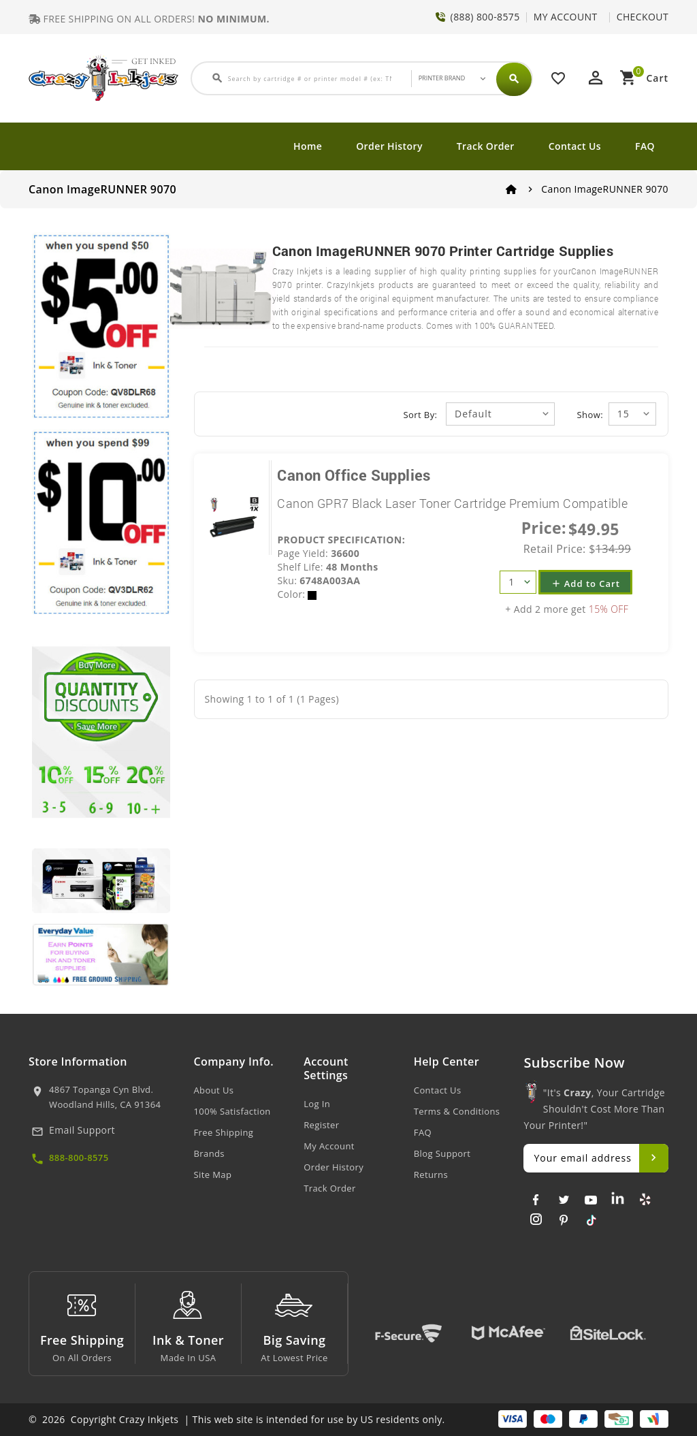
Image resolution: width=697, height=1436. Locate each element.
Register (321, 1125)
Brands (209, 1153)
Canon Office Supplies (353, 475)
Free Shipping (224, 1132)
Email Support (82, 1129)
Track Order (486, 146)
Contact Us (575, 146)
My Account (329, 1146)
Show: (590, 415)
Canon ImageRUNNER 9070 (604, 188)
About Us (214, 1090)
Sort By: (421, 415)
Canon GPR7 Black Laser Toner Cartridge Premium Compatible (452, 503)
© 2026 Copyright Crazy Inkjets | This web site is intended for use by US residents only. (237, 1419)
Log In (317, 1104)
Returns (431, 1174)
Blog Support (442, 1153)
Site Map (213, 1174)
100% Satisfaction (232, 1111)
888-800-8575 (79, 1157)
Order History (389, 146)
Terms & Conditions (457, 1111)
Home (307, 146)
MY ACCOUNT (566, 16)
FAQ (645, 146)
